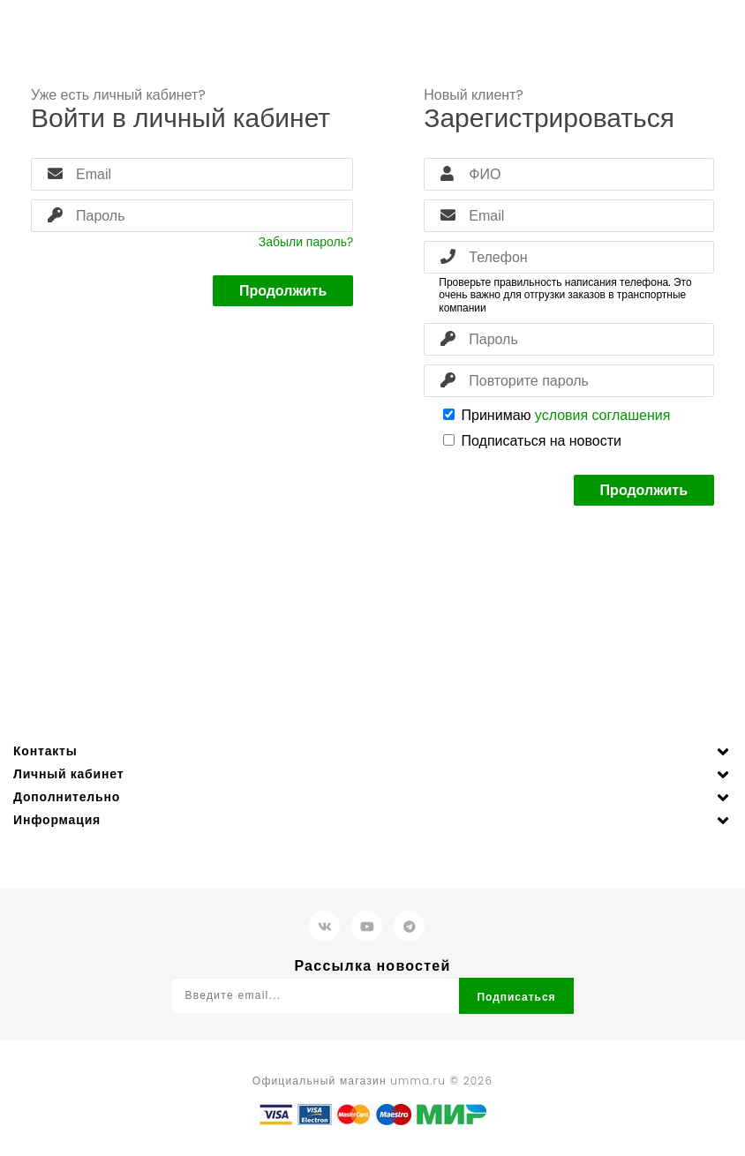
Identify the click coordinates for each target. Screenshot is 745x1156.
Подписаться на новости (532, 441)
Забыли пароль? (306, 242)
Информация (57, 820)
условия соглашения (603, 415)
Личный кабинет (68, 774)
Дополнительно (66, 797)
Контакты (45, 751)
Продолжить (283, 290)
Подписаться (516, 996)
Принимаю (556, 415)
